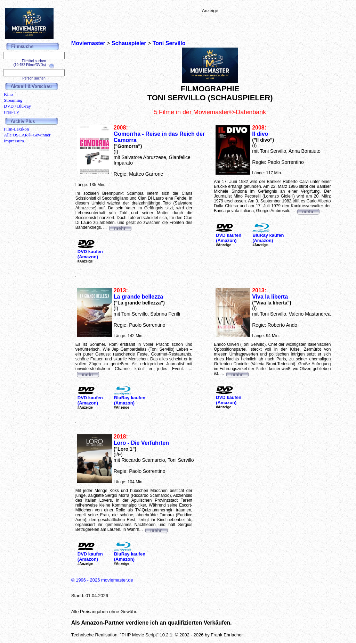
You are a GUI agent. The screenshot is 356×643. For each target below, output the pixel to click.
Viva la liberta (270, 297)
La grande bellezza (138, 297)
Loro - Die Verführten (141, 443)
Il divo (260, 134)
